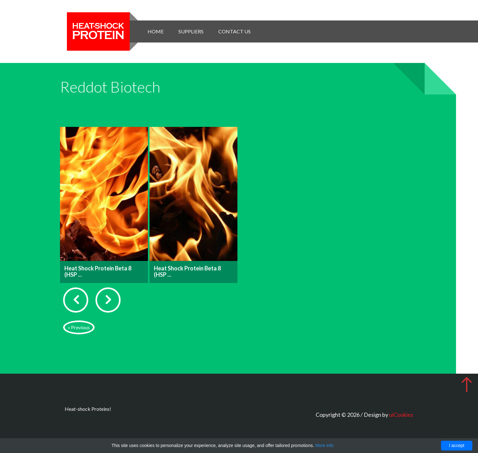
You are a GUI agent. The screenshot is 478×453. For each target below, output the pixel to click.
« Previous (79, 327)
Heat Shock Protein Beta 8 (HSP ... (97, 271)
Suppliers (191, 31)
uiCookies (401, 414)
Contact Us (234, 31)
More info (324, 445)
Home (156, 31)
